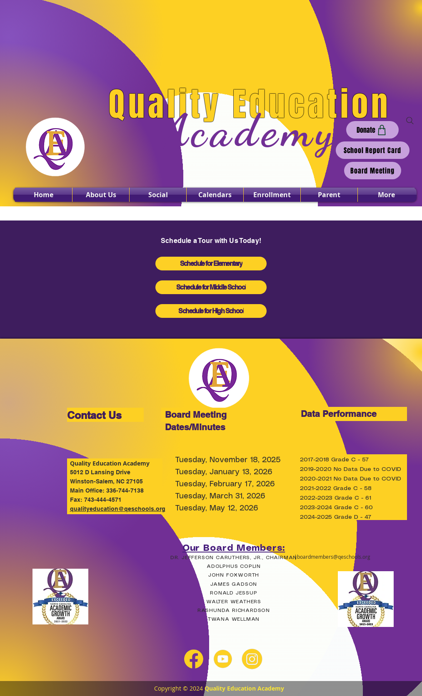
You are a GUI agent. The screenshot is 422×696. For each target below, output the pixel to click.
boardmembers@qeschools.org (333, 556)
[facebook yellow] (193, 659)
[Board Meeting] (372, 170)
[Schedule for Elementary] (211, 263)
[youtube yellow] (223, 659)
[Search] (410, 120)
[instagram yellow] (252, 659)
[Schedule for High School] (211, 311)
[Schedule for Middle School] (211, 287)
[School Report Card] (373, 150)
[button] (100, 195)
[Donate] (372, 130)
